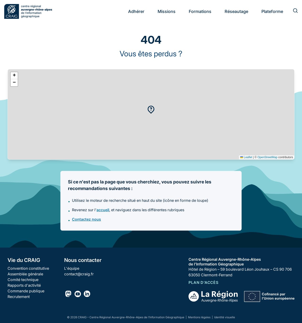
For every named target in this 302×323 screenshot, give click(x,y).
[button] (151, 109)
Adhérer (136, 11)
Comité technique (23, 279)
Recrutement (19, 296)
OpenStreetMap (267, 157)
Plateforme (272, 11)
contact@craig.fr (79, 274)
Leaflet (246, 157)
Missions (167, 11)
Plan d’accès (203, 282)
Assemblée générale (25, 274)
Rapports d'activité (24, 285)
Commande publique (26, 291)
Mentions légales (199, 317)
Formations (200, 11)
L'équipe (71, 268)
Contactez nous (86, 219)
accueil (102, 209)
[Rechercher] (292, 11)
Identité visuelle (224, 317)
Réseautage (236, 11)
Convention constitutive (28, 268)
